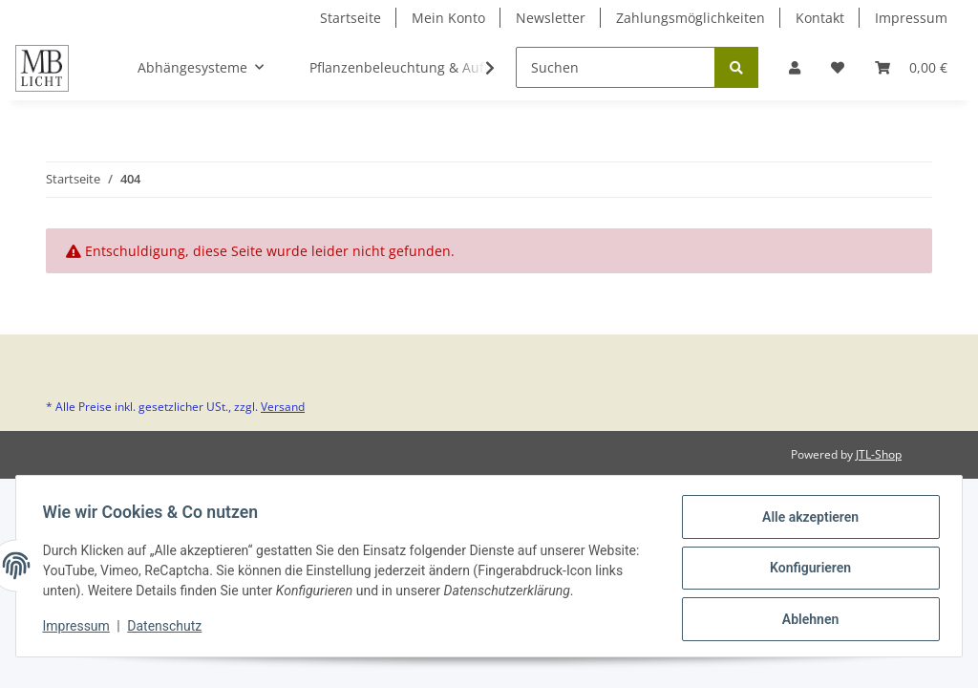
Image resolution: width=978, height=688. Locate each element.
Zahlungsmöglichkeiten (690, 18)
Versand (283, 406)
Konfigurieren (805, 570)
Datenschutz (169, 628)
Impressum (911, 18)
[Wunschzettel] (838, 67)
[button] (795, 67)
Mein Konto (448, 18)
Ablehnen (805, 620)
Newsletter (550, 18)
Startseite (350, 18)
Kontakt (820, 18)
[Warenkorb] (911, 67)
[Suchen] (615, 67)
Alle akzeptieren (805, 520)
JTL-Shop (879, 454)
